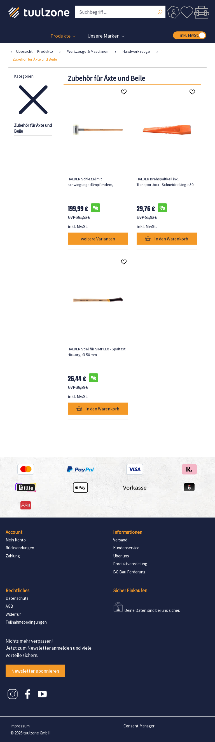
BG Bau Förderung (129, 572)
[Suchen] (159, 12)
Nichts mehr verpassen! (29, 641)
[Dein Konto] (173, 12)
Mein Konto (16, 540)
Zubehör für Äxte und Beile (33, 128)
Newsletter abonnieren (35, 671)
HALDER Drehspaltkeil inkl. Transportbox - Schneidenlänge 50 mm (165, 181)
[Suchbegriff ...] (120, 12)
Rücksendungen (20, 547)
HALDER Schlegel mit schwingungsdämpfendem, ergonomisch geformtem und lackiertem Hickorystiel (92, 181)
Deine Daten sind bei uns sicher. (152, 610)
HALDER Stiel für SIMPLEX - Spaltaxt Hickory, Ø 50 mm (96, 351)
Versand (120, 540)
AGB (9, 606)
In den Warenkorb (166, 239)
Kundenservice (126, 547)
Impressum (20, 726)
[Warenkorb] (201, 12)
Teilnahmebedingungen (26, 622)
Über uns (121, 556)
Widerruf (13, 614)
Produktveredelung (130, 563)
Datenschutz (17, 598)
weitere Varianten (98, 239)
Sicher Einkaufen (130, 590)
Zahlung (13, 556)
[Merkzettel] (187, 12)
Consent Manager (139, 726)
